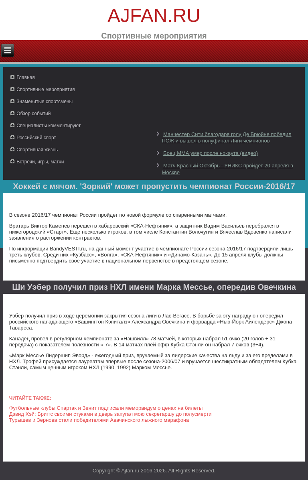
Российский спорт (36, 137)
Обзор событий (33, 113)
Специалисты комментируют (48, 125)
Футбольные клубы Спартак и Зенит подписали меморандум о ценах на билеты (106, 408)
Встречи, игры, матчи (40, 162)
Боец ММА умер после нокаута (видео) (210, 153)
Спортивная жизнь (37, 150)
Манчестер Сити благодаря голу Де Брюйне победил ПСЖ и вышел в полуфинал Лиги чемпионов (226, 137)
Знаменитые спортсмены (44, 101)
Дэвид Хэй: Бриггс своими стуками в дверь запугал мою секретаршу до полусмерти (110, 414)
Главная (25, 77)
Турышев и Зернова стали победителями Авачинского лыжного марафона (99, 420)
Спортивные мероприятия (45, 89)
